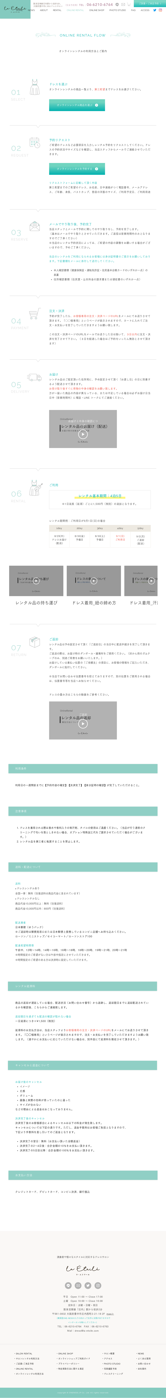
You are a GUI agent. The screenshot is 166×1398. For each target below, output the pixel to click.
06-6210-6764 (73, 1326)
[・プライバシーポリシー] (74, 1363)
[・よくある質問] (149, 1358)
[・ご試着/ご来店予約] (31, 1363)
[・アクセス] (115, 1358)
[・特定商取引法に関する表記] (74, 1368)
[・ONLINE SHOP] (74, 1353)
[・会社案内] (149, 1368)
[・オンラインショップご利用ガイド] (74, 1358)
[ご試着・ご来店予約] (150, 3)
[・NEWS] (149, 1353)
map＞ (110, 1314)
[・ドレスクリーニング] (115, 1373)
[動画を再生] (36, 581)
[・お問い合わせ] (149, 1363)
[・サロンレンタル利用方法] (31, 1358)
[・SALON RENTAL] (31, 1353)
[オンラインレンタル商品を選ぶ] (77, 105)
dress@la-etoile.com (87, 1331)
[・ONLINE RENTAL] (31, 1368)
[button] (129, 4)
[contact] (123, 4)
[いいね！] (68, 1285)
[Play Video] (83, 434)
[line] (117, 4)
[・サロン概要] (115, 1353)
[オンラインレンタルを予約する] (77, 169)
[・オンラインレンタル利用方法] (31, 1373)
